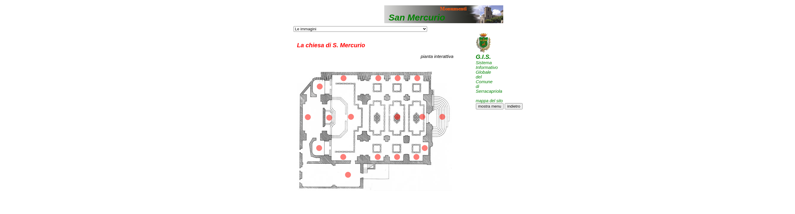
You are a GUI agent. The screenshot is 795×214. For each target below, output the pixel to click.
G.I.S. (483, 57)
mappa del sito (489, 100)
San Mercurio (417, 17)
